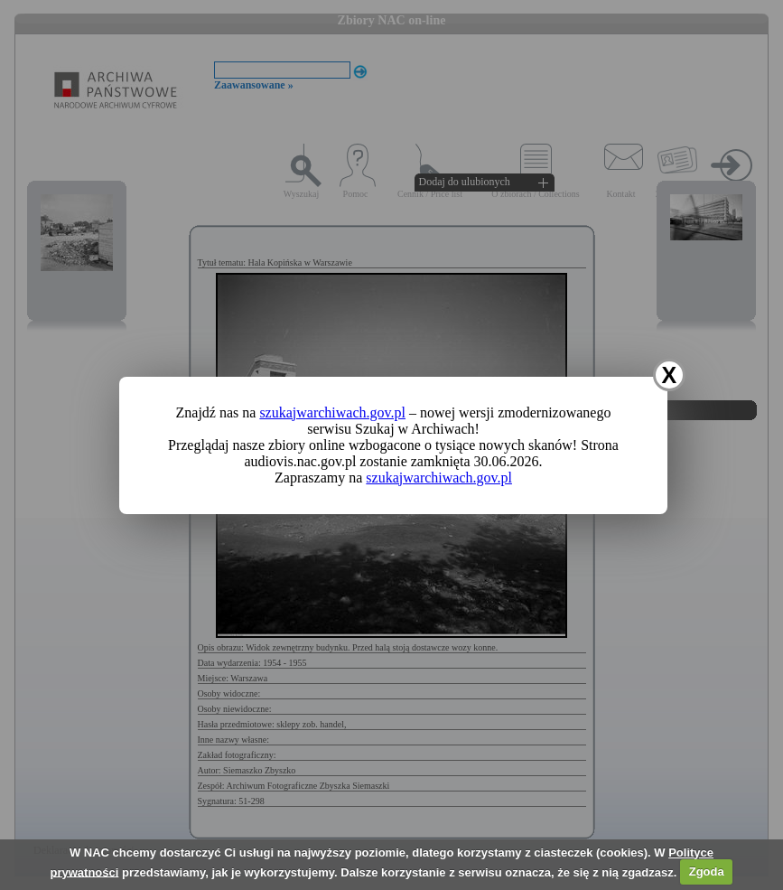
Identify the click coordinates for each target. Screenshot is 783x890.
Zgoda (706, 871)
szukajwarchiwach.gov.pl (332, 412)
